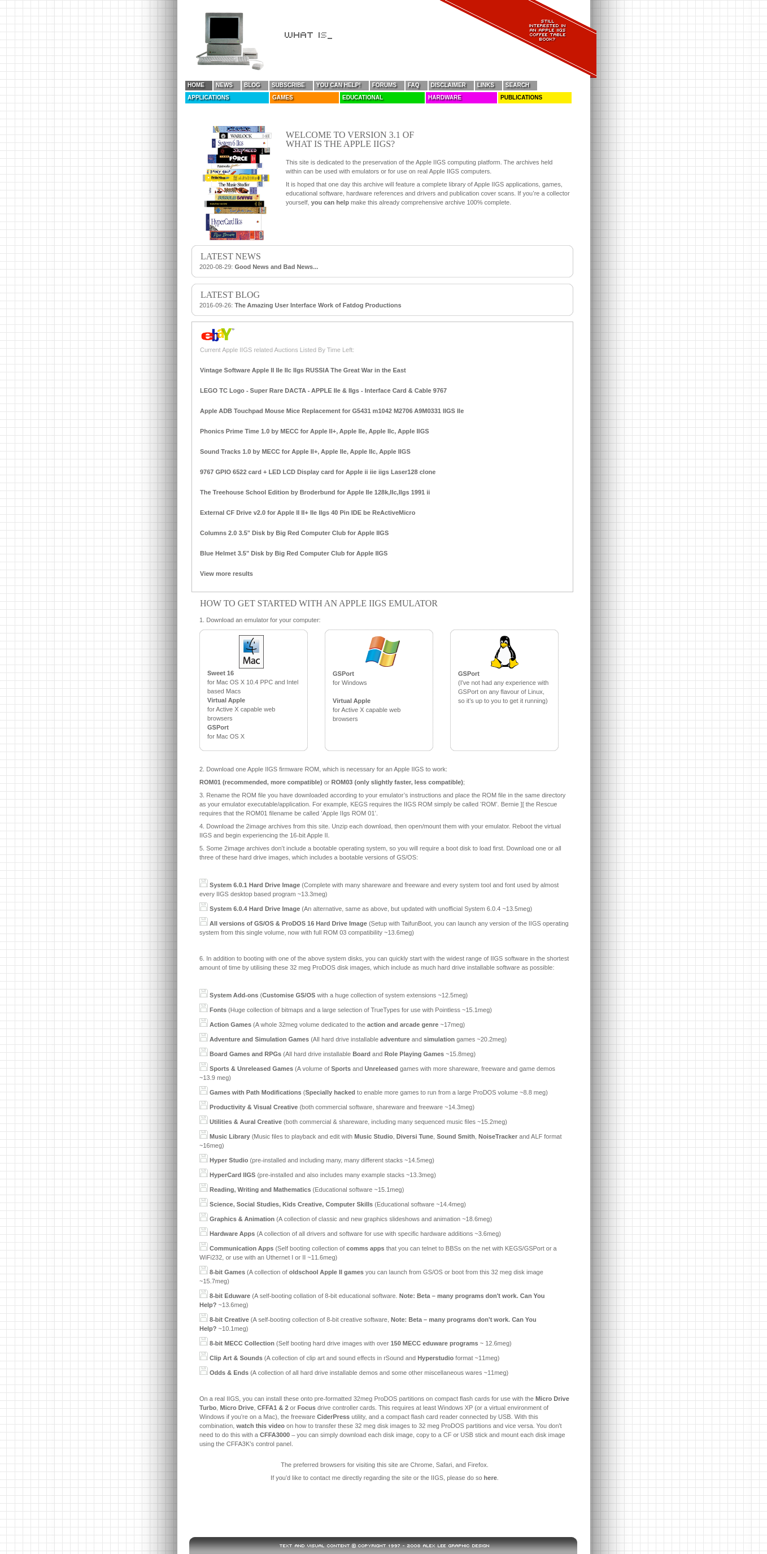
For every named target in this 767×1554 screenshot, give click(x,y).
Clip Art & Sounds (236, 1358)
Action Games (230, 1024)
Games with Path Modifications (256, 1092)
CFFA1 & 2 (273, 1407)
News (224, 85)
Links (485, 85)
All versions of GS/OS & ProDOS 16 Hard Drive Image (288, 923)
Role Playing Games (414, 1054)
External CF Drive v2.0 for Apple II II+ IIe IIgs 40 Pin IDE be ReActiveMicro (307, 512)
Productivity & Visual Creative (254, 1107)
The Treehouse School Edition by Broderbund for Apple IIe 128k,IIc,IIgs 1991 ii (315, 492)
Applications (208, 97)
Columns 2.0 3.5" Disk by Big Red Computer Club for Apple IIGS (294, 532)
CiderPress (333, 1416)
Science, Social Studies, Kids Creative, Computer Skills (291, 1204)
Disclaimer (448, 85)
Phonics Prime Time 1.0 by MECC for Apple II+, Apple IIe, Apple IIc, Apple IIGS (314, 431)
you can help (330, 202)
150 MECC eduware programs (434, 1343)
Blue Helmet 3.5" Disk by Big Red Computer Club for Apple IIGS (293, 553)
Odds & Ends (229, 1372)
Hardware (444, 97)
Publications (521, 97)
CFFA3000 (275, 1434)
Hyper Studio (229, 1160)
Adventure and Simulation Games (259, 1039)
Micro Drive (237, 1407)
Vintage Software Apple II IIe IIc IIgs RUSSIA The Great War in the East (303, 370)
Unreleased (381, 1068)
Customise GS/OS (288, 995)
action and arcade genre (403, 1024)
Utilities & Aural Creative (246, 1121)
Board (361, 1054)
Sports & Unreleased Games (251, 1068)
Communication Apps (241, 1248)
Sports (341, 1068)
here (490, 1477)
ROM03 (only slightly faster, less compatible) (398, 782)
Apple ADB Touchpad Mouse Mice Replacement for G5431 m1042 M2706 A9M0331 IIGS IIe (332, 410)
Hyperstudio (435, 1358)
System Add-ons (234, 995)
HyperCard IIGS (232, 1174)
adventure (395, 1039)
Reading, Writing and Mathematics (260, 1189)
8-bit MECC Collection (242, 1343)
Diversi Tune (414, 1136)
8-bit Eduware (230, 1295)
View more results (226, 573)
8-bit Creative (229, 1319)
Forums (384, 85)
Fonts (218, 1009)
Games (282, 97)
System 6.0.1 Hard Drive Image (255, 885)
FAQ (414, 85)
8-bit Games (227, 1272)
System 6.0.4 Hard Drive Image (255, 908)
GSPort (218, 727)
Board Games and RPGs (245, 1054)
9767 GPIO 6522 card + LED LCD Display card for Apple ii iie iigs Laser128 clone (317, 471)
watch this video (260, 1425)
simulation (439, 1039)
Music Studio (373, 1136)
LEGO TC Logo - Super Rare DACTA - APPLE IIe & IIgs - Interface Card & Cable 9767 (323, 390)
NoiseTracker (497, 1136)
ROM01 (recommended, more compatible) (261, 782)
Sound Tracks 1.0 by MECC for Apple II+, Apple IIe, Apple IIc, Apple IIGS (305, 451)
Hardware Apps (232, 1233)
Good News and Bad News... (276, 266)
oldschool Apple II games (326, 1272)
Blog (252, 85)
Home (196, 85)
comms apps (365, 1248)
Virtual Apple (226, 700)
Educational (362, 97)
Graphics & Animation (242, 1219)
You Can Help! (338, 85)
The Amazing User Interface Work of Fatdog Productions (317, 305)
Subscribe (288, 85)
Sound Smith (456, 1136)
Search (517, 85)
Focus (306, 1407)
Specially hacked (330, 1092)
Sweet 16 (220, 673)
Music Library (230, 1136)
